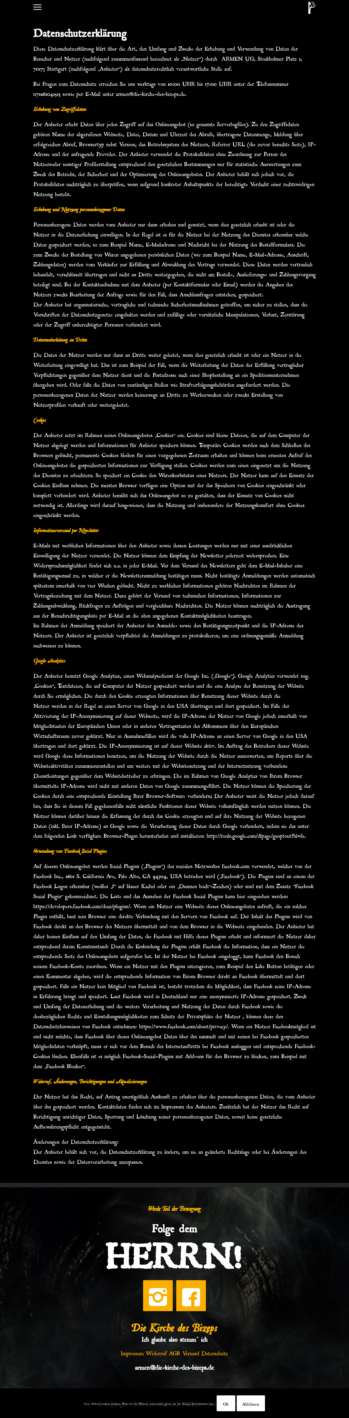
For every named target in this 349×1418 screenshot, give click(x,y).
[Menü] (37, 6)
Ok (226, 1403)
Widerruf (156, 1352)
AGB (174, 1352)
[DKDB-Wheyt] (312, 7)
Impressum (132, 1352)
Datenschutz (214, 1352)
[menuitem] (37, 6)
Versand (190, 1352)
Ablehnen (250, 1403)
